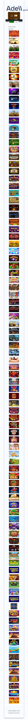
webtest (11, 21)
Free (16, 21)
